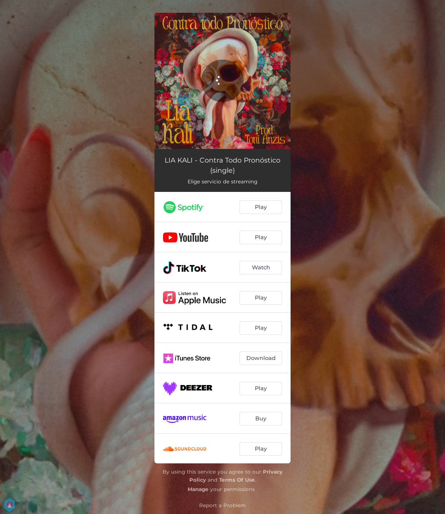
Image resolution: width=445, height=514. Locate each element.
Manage (198, 489)
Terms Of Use (237, 480)
